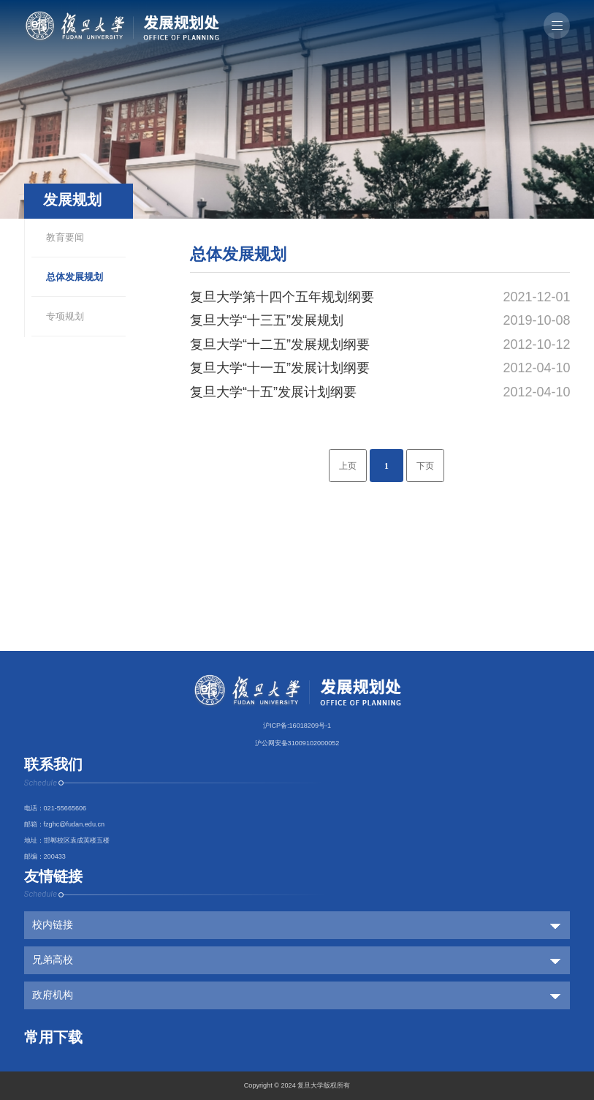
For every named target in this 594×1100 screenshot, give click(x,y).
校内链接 (52, 924)
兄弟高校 (52, 959)
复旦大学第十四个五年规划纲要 (282, 297)
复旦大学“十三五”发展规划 (266, 320)
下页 (425, 466)
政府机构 (52, 995)
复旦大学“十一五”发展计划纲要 (280, 368)
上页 (348, 466)
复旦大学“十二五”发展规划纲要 (280, 344)
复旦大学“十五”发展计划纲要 (273, 392)
